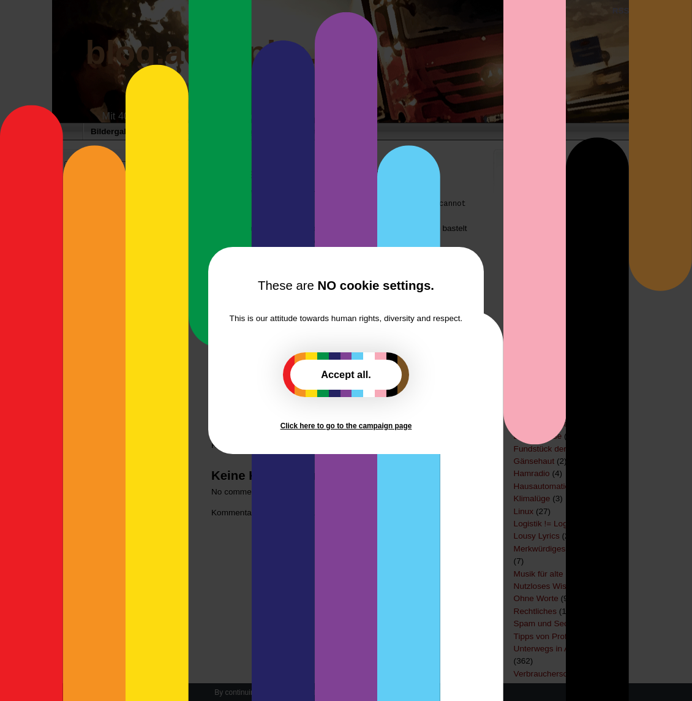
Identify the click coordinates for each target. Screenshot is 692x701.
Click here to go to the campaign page (346, 426)
